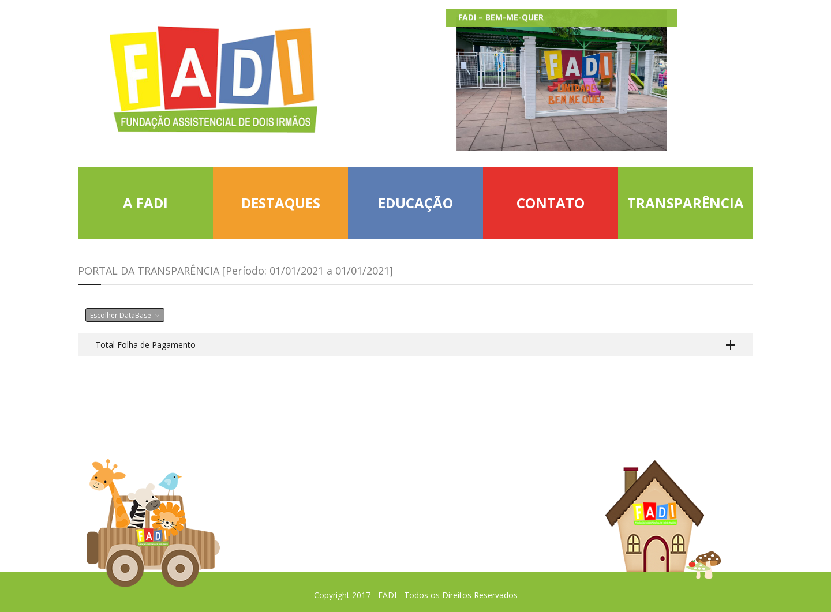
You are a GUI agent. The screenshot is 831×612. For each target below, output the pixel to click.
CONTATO (550, 202)
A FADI (145, 202)
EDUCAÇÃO (415, 202)
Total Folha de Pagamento (145, 344)
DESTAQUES (280, 202)
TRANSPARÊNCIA (685, 202)
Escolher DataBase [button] (125, 315)
